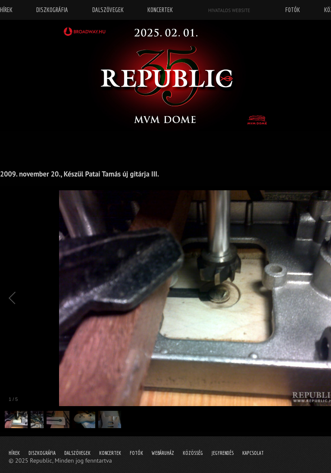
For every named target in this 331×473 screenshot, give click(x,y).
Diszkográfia (42, 453)
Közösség (193, 453)
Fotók (136, 453)
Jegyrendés (223, 453)
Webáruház (163, 453)
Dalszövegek (77, 453)
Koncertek (110, 453)
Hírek (14, 453)
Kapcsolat (253, 453)
